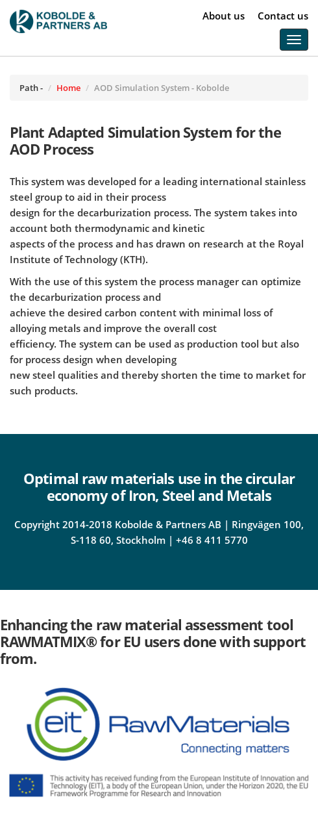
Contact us (283, 15)
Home (68, 88)
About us (223, 15)
